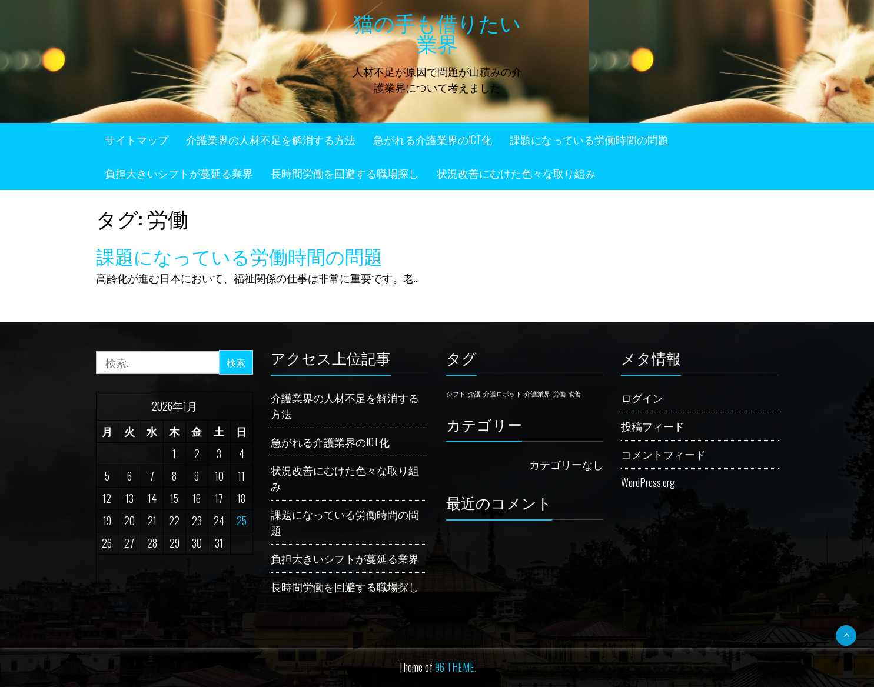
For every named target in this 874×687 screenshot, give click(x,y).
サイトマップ (136, 139)
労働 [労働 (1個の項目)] (559, 393)
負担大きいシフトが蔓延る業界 (179, 173)
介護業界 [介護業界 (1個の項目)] (537, 393)
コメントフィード (663, 454)
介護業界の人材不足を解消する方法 (270, 139)
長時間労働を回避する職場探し (345, 173)
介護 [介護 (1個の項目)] (474, 393)
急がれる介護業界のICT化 (432, 139)
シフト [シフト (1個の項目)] (456, 393)
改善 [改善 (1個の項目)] (574, 393)
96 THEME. (455, 667)
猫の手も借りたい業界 (437, 32)
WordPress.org (648, 482)
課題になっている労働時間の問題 (589, 139)
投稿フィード (652, 425)
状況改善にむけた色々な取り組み (516, 173)
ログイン (642, 397)
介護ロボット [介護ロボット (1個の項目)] (502, 393)
